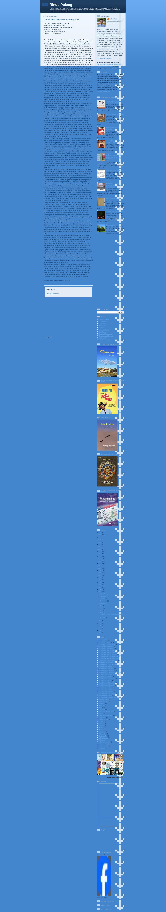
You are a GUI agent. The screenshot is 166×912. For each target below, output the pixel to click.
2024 (99, 535)
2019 (99, 546)
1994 (99, 632)
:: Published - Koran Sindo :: (107, 652)
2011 (99, 565)
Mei (101, 610)
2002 (99, 587)
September (103, 601)
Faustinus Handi (104, 329)
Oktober (102, 598)
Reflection (102, 740)
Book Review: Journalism (107, 678)
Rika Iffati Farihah (104, 340)
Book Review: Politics (105, 687)
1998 (99, 623)
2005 (99, 580)
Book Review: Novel (105, 680)
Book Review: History (105, 676)
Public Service (103, 738)
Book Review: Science (106, 691)
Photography (103, 736)
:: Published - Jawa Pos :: (107, 644)
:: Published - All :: (58, 283)
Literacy (101, 725)
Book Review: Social (105, 695)
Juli (101, 605)
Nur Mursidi (102, 338)
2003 (99, 584)
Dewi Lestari (102, 325)
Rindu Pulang (61, 5)
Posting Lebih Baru (51, 333)
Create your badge (102, 897)
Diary (100, 707)
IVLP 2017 (102, 721)
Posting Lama (87, 333)
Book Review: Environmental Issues (110, 672)
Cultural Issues (103, 701)
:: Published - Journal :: (106, 646)
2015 (99, 556)
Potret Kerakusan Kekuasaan (115, 114)
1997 (99, 625)
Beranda (70, 333)
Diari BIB (101, 705)
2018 (99, 549)
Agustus (102, 603)
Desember (103, 593)
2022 (99, 539)
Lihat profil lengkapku (105, 58)
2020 (99, 544)
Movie (100, 729)
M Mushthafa (113, 18)
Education (102, 709)
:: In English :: (103, 640)
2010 (99, 568)
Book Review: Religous (106, 689)
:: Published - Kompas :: (71, 283)
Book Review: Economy (106, 668)
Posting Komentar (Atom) (61, 337)
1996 (99, 628)
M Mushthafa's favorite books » (115, 777)
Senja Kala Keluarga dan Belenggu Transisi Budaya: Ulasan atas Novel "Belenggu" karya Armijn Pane (114, 157)
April (101, 612)
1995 (99, 630)
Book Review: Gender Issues (108, 674)
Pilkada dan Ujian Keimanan (115, 170)
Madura (101, 727)
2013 (99, 561)
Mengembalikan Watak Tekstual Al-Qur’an (113, 141)
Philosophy (102, 733)
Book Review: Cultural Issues (108, 664)
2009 (99, 570)
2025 (99, 532)
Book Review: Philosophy (107, 685)
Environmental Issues (105, 711)
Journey (101, 723)
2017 (99, 551)
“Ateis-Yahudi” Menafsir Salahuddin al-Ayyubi (113, 101)
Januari (102, 617)
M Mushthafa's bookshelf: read (110, 752)
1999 (99, 621)
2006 (99, 577)
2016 (99, 554)
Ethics (101, 713)
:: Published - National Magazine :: (109, 658)
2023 (99, 537)
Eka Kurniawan (103, 327)
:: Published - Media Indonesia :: (109, 656)
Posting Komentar (52, 293)
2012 (99, 563)
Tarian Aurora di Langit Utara (115, 211)
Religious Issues (104, 742)
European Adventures (105, 715)
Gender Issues (103, 719)
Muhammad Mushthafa (103, 855)
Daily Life (102, 703)
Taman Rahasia (111, 225)
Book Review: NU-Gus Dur (85, 283)
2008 (99, 572)
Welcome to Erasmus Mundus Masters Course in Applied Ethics (114, 185)
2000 (99, 592)
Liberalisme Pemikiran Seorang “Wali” (62, 20)
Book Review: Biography (106, 662)
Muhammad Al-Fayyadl (106, 336)
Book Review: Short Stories (107, 693)
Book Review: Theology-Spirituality (110, 697)
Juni (101, 608)
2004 (99, 582)
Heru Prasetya (103, 332)
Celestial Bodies (104, 699)
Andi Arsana (102, 321)
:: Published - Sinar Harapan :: (108, 660)
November (103, 596)
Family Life (102, 717)
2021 (99, 542)
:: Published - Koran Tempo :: (108, 654)
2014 (99, 558)
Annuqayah (102, 323)
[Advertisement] (67, 314)
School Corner (103, 744)
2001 (99, 589)
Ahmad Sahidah (104, 319)
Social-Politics (103, 746)
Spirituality (102, 748)
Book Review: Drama (105, 666)
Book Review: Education (106, 670)
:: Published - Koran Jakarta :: (108, 650)
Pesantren (102, 731)
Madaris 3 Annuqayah (105, 334)
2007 (99, 575)
